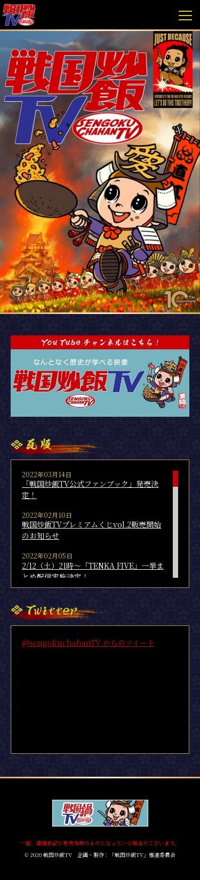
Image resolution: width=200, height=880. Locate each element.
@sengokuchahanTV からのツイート (88, 642)
